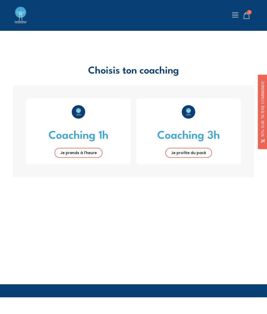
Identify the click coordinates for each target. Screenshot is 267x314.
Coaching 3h (188, 135)
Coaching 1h (78, 135)
